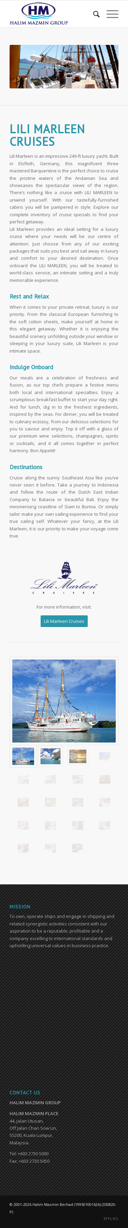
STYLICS (111, 1219)
